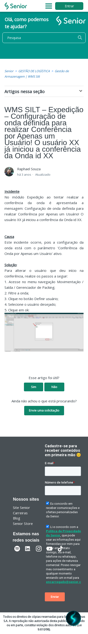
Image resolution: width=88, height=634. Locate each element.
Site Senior (21, 507)
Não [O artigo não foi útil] (54, 387)
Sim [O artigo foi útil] (33, 387)
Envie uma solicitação (44, 410)
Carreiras (20, 513)
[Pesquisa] (44, 37)
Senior (8, 71)
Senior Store (23, 523)
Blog (16, 518)
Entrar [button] (69, 6)
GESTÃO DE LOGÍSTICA (34, 71)
